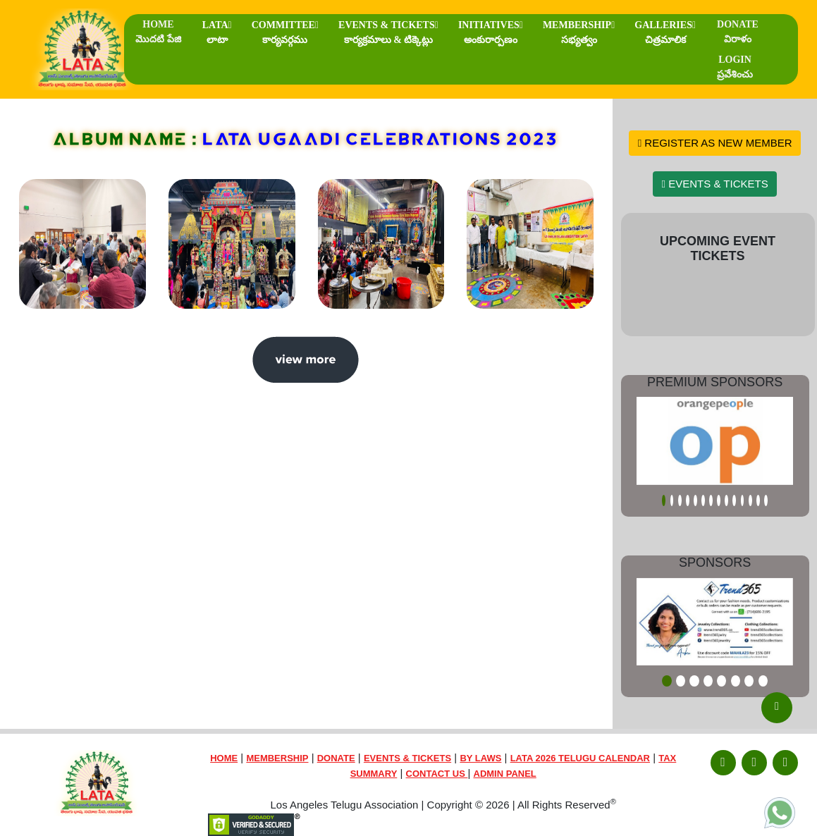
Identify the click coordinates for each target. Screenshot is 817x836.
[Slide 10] (734, 500)
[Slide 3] (680, 500)
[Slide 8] (718, 500)
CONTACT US (437, 773)
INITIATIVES (490, 32)
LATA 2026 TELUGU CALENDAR (580, 758)
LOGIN (735, 67)
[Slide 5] (695, 500)
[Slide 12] (750, 500)
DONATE (737, 31)
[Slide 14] (766, 500)
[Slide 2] (672, 500)
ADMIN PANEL (505, 773)
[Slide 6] (703, 500)
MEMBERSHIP (579, 32)
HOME (158, 31)
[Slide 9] (726, 500)
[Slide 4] (687, 500)
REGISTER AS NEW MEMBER (715, 143)
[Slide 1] (663, 500)
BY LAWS (480, 758)
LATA (217, 32)
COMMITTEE (285, 32)
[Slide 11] (742, 500)
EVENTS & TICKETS (388, 32)
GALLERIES (665, 32)
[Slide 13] (758, 500)
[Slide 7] (711, 500)
